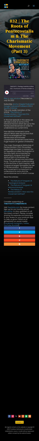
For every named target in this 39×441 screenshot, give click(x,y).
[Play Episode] (7, 92)
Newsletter (8, 211)
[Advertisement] (19, 338)
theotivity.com (14, 207)
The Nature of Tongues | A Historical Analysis (20, 186)
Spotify (7, 108)
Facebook (9, 223)
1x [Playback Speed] (14, 93)
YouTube (7, 225)
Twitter (26, 223)
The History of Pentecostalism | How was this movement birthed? (20, 191)
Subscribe (25, 96)
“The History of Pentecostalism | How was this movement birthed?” (16, 114)
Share (32, 96)
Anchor (16, 104)
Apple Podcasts (26, 104)
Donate (18, 422)
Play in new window (12, 98)
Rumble (15, 225)
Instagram (18, 223)
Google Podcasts (11, 106)
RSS (30, 106)
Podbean (23, 106)
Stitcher (14, 108)
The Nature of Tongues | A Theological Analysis (20, 182)
